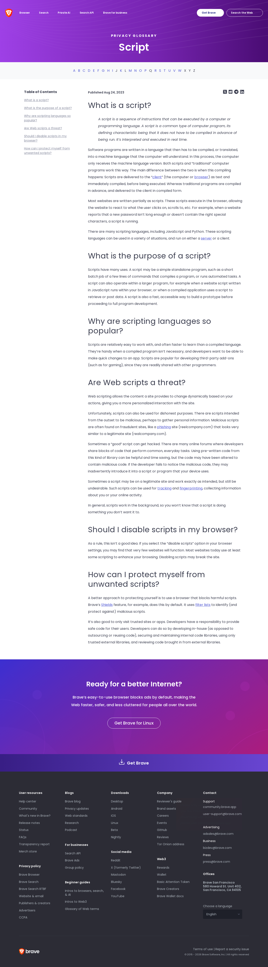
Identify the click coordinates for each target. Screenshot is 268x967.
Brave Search (29, 882)
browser (201, 177)
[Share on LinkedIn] (241, 92)
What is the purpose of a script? (48, 108)
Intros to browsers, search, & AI (84, 893)
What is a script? (36, 100)
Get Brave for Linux (134, 723)
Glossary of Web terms (82, 909)
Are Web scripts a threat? (43, 128)
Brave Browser (29, 874)
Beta (114, 830)
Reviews (163, 837)
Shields (107, 604)
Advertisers (27, 910)
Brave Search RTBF (32, 889)
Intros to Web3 (76, 902)
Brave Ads (72, 860)
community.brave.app (219, 807)
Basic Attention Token (173, 882)
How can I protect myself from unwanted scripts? (47, 150)
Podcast (71, 830)
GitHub (162, 830)
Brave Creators (168, 889)
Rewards (163, 867)
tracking (164, 488)
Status (24, 830)
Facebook (118, 889)
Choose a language (217, 906)
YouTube (117, 896)
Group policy (74, 867)
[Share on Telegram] (235, 92)
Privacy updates (77, 808)
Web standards (76, 815)
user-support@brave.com (222, 814)
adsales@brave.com (222, 833)
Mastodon (118, 874)
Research (72, 823)
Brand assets (166, 808)
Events (162, 823)
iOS (113, 815)
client (157, 177)
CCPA (23, 917)
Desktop (117, 801)
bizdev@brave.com (217, 848)
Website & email (31, 896)
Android (116, 808)
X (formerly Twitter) (126, 867)
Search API (73, 853)
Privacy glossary (134, 35)
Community (28, 808)
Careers (163, 815)
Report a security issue (232, 949)
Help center (27, 801)
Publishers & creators (34, 903)
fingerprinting (191, 488)
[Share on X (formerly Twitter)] (225, 92)
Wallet (161, 874)
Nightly (116, 837)
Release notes (29, 823)
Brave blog (73, 801)
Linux (114, 823)
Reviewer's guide (169, 801)
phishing (164, 427)
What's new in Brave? (34, 815)
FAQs (22, 837)
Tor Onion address (170, 844)
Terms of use (203, 949)
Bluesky (116, 882)
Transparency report (34, 844)
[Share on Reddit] (230, 92)
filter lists (202, 604)
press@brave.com (216, 861)
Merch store (28, 851)
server (206, 238)
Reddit (115, 860)
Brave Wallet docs (170, 896)
